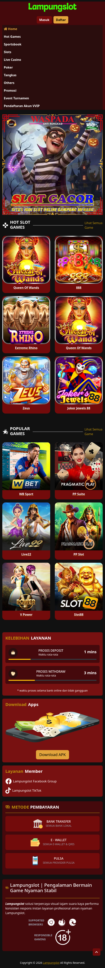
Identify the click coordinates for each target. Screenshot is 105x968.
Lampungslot (51, 963)
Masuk (44, 20)
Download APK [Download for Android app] (52, 754)
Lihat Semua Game (93, 225)
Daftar (61, 20)
